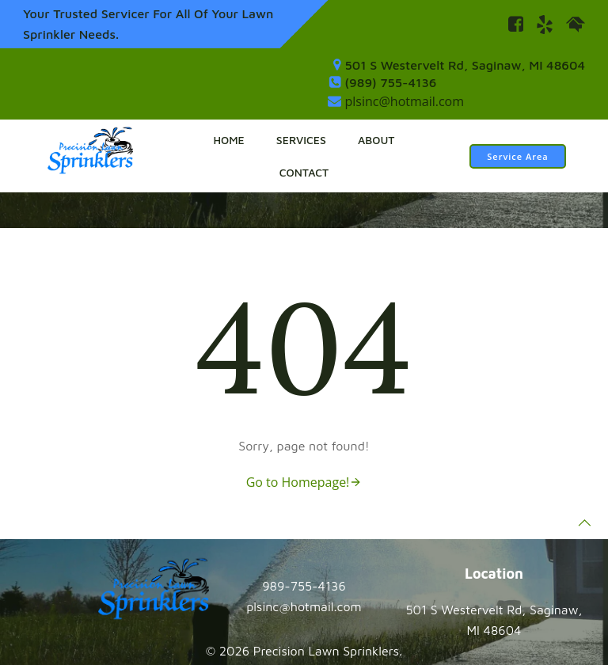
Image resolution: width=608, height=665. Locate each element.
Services (301, 139)
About (376, 139)
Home (228, 139)
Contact (304, 172)
